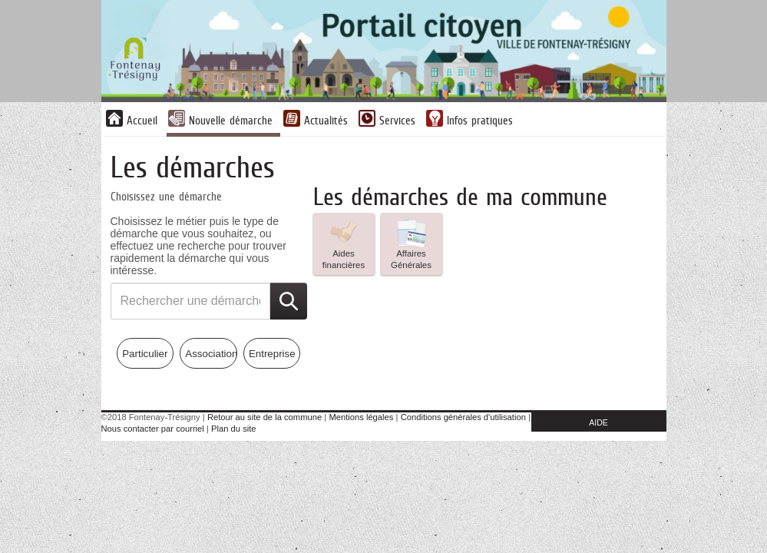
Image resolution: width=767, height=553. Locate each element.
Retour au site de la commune (264, 417)
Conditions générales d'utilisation (463, 417)
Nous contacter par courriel (152, 428)
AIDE (598, 422)
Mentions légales (361, 417)
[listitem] (344, 244)
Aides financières (343, 243)
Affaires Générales (411, 243)
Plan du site (233, 428)
